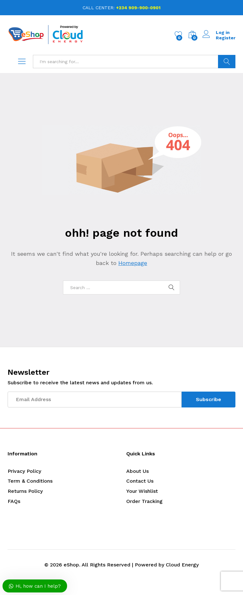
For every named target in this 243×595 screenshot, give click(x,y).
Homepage (132, 263)
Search (226, 61)
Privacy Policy (24, 471)
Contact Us (139, 481)
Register (225, 37)
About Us (137, 471)
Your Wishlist (142, 491)
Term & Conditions (30, 481)
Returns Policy (25, 491)
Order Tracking (144, 501)
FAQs (14, 501)
